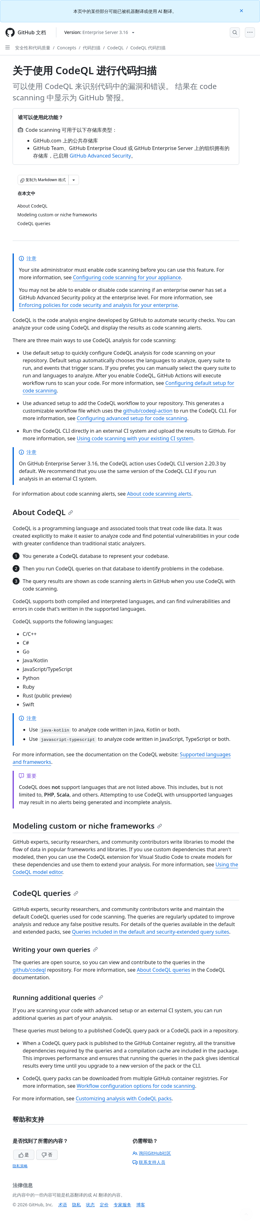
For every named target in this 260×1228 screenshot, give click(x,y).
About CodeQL (43, 512)
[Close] (242, 10)
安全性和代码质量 (32, 48)
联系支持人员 (149, 1162)
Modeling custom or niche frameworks (87, 825)
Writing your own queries (55, 949)
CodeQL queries (45, 893)
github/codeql (29, 969)
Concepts (66, 48)
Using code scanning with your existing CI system (135, 438)
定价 (104, 1205)
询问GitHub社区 (152, 1153)
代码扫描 (91, 48)
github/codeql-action (147, 410)
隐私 (76, 1205)
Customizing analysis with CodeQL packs (123, 1098)
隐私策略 (20, 1166)
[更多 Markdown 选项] (73, 180)
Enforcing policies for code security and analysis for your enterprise (98, 305)
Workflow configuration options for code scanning (136, 1085)
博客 (140, 1205)
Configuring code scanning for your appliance (127, 277)
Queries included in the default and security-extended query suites (150, 931)
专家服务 (122, 1205)
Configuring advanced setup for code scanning (132, 418)
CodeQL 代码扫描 (148, 48)
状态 (90, 1205)
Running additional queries (58, 997)
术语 (62, 1205)
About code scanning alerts (159, 493)
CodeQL (115, 48)
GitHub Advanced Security (100, 155)
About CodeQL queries (163, 969)
